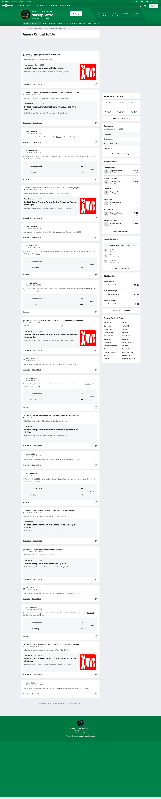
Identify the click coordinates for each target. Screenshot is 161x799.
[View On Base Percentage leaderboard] (130, 294)
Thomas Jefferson (128, 342)
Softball (21, 6)
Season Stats (36, 142)
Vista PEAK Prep (127, 352)
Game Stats (26, 142)
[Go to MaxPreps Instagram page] (80, 762)
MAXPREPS (6, 1)
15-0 (38, 158)
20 (82, 400)
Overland (125, 329)
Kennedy (89, 289)
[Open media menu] (145, 5)
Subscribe (56, 770)
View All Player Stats (121, 231)
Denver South (108, 336)
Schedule (52, 23)
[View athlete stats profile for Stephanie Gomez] (112, 285)
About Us (35, 770)
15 (82, 166)
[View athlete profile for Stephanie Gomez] (121, 167)
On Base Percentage (110, 291)
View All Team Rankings (121, 154)
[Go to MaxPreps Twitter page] (88, 762)
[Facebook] (156, 1)
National (107, 134)
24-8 (38, 481)
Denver (106, 149)
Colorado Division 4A (111, 144)
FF (82, 298)
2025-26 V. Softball (31, 23)
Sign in (153, 6)
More (96, 23)
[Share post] (95, 84)
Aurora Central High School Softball (54, 28)
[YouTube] (142, 1)
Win (81, 304)
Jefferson (107, 355)
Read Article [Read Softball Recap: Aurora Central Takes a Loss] (27, 84)
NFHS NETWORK (25, 1)
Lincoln (106, 359)
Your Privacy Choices (110, 770)
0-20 (38, 386)
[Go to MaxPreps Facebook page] (95, 762)
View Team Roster (121, 268)
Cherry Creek (108, 326)
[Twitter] (152, 1)
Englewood (107, 342)
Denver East (108, 329)
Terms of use (80, 770)
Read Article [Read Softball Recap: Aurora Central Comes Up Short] (27, 579)
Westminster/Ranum (128, 359)
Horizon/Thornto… (110, 352)
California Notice (93, 770)
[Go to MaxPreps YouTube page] (73, 762)
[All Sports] (75, 5)
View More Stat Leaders (121, 310)
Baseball (40, 6)
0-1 (37, 291)
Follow (76, 14)
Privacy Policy (67, 770)
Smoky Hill (125, 339)
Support (124, 770)
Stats (66, 23)
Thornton (59, 364)
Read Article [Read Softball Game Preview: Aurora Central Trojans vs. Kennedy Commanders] (27, 350)
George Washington (110, 346)
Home (45, 23)
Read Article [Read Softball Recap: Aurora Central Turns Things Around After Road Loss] (27, 123)
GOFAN (14, 1)
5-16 (41, 615)
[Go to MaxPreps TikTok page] (65, 762)
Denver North (108, 332)
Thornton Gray (126, 349)
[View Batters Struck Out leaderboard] (130, 304)
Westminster (126, 355)
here (133, 245)
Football (30, 6)
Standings (73, 23)
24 (82, 489)
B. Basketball (51, 6)
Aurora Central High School (80, 725)
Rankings (82, 23)
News (89, 23)
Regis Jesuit (126, 336)
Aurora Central (38, 28)
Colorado (107, 139)
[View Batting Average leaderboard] (130, 285)
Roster (60, 23)
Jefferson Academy (62, 689)
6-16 (38, 254)
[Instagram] (147, 1)
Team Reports (28, 65)
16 (82, 267)
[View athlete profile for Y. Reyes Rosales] (121, 199)
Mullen (124, 323)
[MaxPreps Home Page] (23, 28)
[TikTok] (137, 1)
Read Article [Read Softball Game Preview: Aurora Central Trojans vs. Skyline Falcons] (27, 541)
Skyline (58, 137)
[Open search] (139, 5)
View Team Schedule (121, 118)
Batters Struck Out (110, 300)
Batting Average (109, 281)
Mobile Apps (45, 770)
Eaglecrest (107, 339)
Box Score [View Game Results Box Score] (26, 179)
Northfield (125, 326)
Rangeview (125, 332)
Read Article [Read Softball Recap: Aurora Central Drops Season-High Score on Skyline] (27, 446)
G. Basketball (65, 6)
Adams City (60, 232)
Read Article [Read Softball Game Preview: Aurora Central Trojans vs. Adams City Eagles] (27, 218)
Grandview (107, 349)
